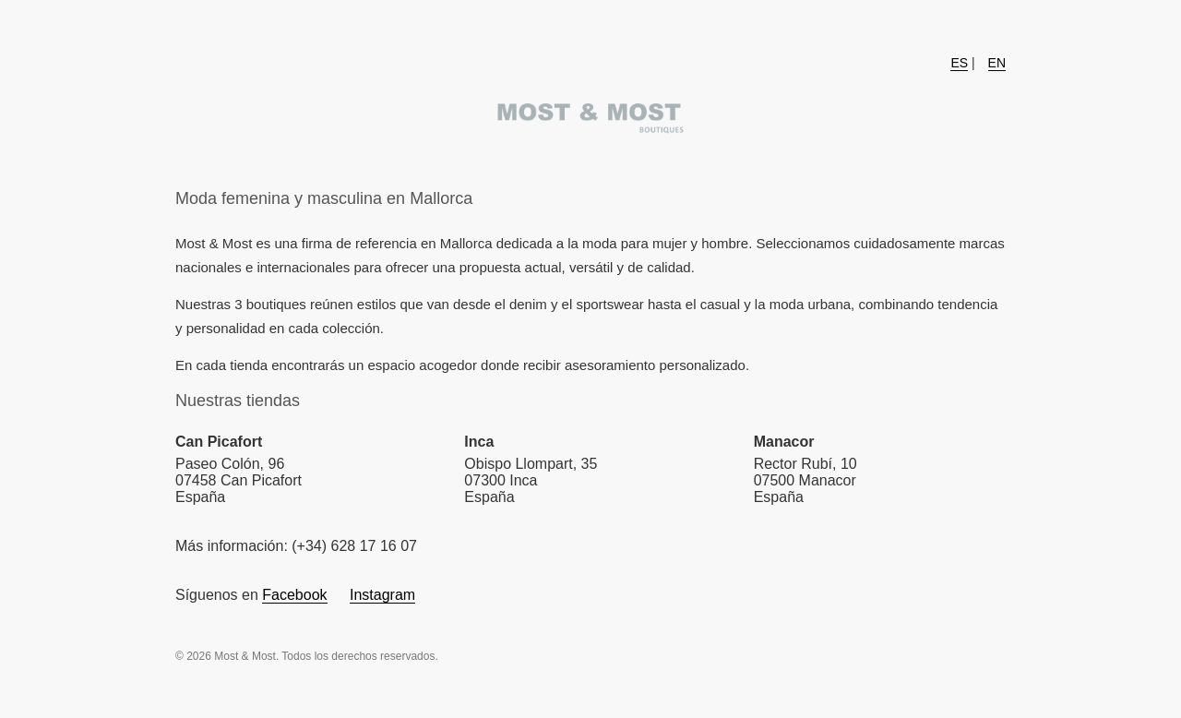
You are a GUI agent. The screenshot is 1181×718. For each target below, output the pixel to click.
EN (997, 62)
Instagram (382, 595)
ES (959, 62)
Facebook (294, 595)
